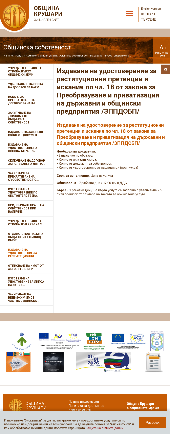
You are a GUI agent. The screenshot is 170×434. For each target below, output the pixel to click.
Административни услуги (41, 55)
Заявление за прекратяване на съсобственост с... (23, 176)
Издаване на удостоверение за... (110, 55)
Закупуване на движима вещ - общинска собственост (20, 117)
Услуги (19, 55)
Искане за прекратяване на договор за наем (21, 100)
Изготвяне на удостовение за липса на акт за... (26, 282)
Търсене (148, 19)
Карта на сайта (80, 410)
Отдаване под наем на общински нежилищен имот (26, 237)
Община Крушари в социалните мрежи (143, 406)
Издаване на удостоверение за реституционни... (22, 253)
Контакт (148, 14)
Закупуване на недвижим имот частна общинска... (23, 297)
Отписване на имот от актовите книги (26, 267)
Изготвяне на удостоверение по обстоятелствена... (23, 192)
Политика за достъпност (87, 406)
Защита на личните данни (104, 428)
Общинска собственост (73, 55)
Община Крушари (47, 14)
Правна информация (84, 401)
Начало (8, 55)
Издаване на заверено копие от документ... (25, 133)
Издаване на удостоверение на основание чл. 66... (22, 148)
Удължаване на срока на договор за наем (25, 86)
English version (151, 8)
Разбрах (153, 422)
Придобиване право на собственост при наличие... (26, 208)
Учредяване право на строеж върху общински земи (24, 71)
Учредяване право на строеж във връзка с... (26, 223)
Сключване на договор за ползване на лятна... (26, 162)
